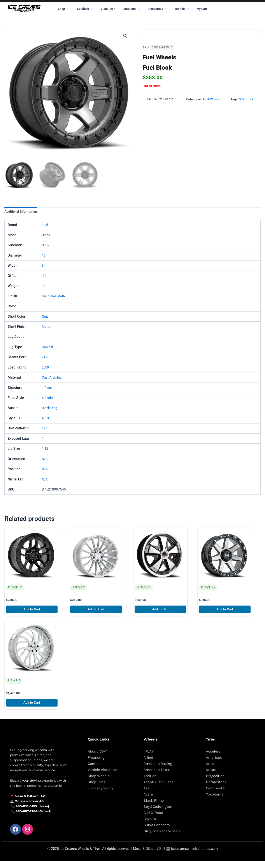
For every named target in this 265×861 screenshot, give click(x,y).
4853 (46, 418)
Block (46, 235)
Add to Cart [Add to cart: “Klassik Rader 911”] (160, 610)
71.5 (45, 357)
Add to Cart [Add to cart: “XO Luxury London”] (96, 610)
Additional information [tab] (22, 212)
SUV (242, 99)
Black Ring (50, 408)
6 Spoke (48, 398)
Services (88, 8)
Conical (47, 347)
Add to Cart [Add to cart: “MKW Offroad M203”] (225, 610)
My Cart (196, 9)
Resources (156, 8)
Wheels (166, 57)
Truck (249, 99)
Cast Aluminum (54, 378)
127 (45, 429)
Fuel (148, 57)
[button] (72, 8)
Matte (62, 296)
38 (44, 286)
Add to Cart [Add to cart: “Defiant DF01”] (32, 610)
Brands (178, 8)
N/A (45, 459)
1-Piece (47, 388)
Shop (68, 8)
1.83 (45, 449)
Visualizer (109, 9)
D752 (46, 245)
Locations (131, 8)
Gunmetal (49, 296)
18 (44, 256)
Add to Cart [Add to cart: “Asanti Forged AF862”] (32, 704)
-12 (44, 276)
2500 (46, 368)
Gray (45, 317)
